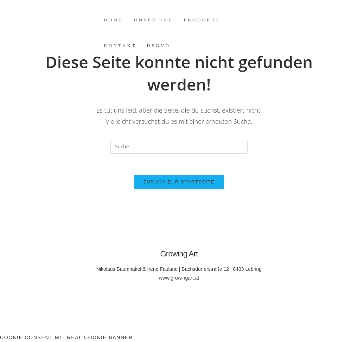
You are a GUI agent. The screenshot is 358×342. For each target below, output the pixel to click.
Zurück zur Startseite (179, 182)
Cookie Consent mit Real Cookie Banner (66, 337)
